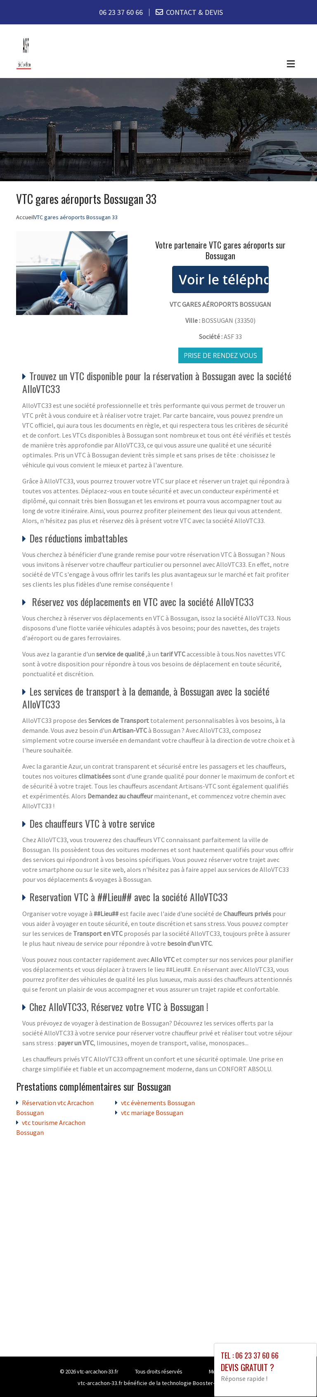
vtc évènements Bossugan (158, 1103)
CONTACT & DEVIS (194, 12)
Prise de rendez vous (220, 355)
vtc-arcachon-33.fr (97, 1371)
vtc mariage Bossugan (152, 1112)
